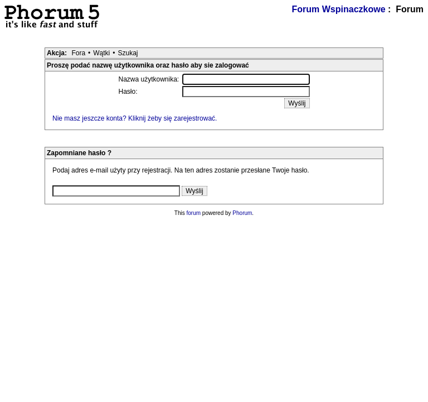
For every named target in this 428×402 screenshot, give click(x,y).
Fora (78, 53)
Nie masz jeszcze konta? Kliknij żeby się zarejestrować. (134, 118)
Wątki (101, 53)
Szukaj (128, 53)
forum (194, 213)
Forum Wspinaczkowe (339, 9)
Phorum (242, 213)
